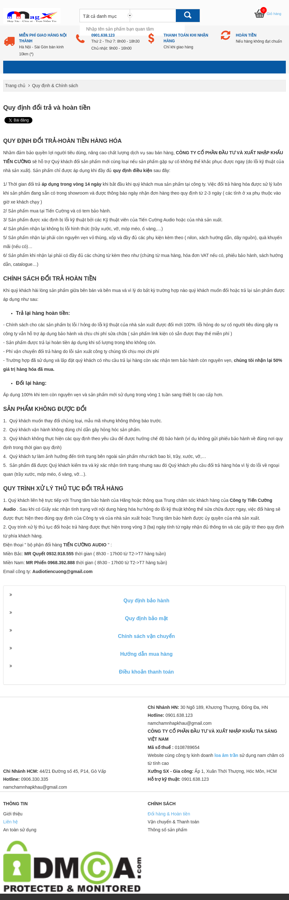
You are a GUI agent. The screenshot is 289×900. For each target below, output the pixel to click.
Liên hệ (10, 821)
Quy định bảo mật (146, 618)
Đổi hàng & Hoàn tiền (169, 813)
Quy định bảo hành (146, 600)
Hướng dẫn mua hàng (146, 654)
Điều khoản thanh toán (146, 672)
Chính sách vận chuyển (146, 636)
